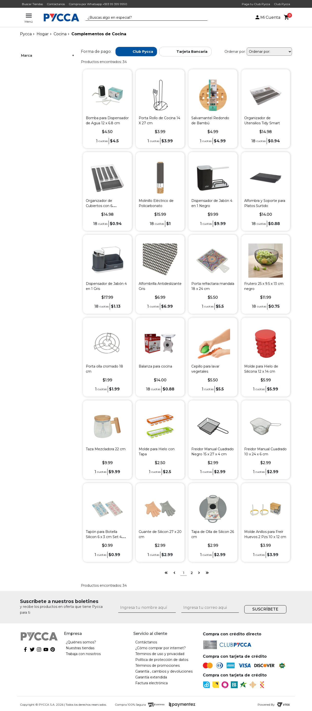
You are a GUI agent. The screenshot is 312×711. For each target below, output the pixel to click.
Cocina (60, 34)
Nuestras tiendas (80, 648)
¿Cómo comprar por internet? (160, 648)
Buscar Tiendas (32, 4)
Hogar (43, 34)
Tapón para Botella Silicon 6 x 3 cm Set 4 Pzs (104, 537)
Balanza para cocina (155, 366)
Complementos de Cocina (98, 34)
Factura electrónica (151, 683)
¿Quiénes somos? (81, 642)
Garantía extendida (151, 677)
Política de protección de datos (161, 659)
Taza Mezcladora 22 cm (106, 449)
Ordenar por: (235, 51)
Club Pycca (282, 4)
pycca (26, 34)
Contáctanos (56, 4)
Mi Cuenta (267, 17)
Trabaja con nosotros (83, 654)
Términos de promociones (157, 665)
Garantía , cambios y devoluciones (164, 671)
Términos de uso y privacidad (159, 654)
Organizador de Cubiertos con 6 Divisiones (99, 205)
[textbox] (143, 18)
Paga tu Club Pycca (256, 4)
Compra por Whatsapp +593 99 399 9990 (98, 4)
